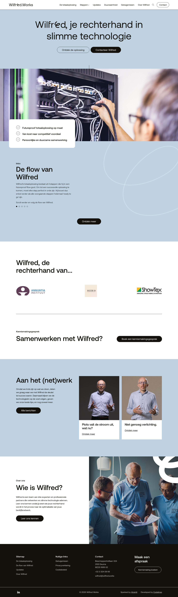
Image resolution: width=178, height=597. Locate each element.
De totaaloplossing (24, 561)
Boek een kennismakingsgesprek (139, 338)
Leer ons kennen (30, 518)
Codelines (157, 592)
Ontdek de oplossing (73, 49)
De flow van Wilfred (24, 565)
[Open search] (153, 4)
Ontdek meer (89, 221)
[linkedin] (18, 592)
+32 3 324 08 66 (102, 571)
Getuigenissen (62, 561)
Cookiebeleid (61, 569)
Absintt (134, 592)
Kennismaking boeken (148, 570)
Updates (20, 569)
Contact (163, 5)
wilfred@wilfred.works (104, 576)
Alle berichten (28, 410)
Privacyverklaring (63, 565)
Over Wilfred (21, 574)
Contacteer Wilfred (106, 49)
